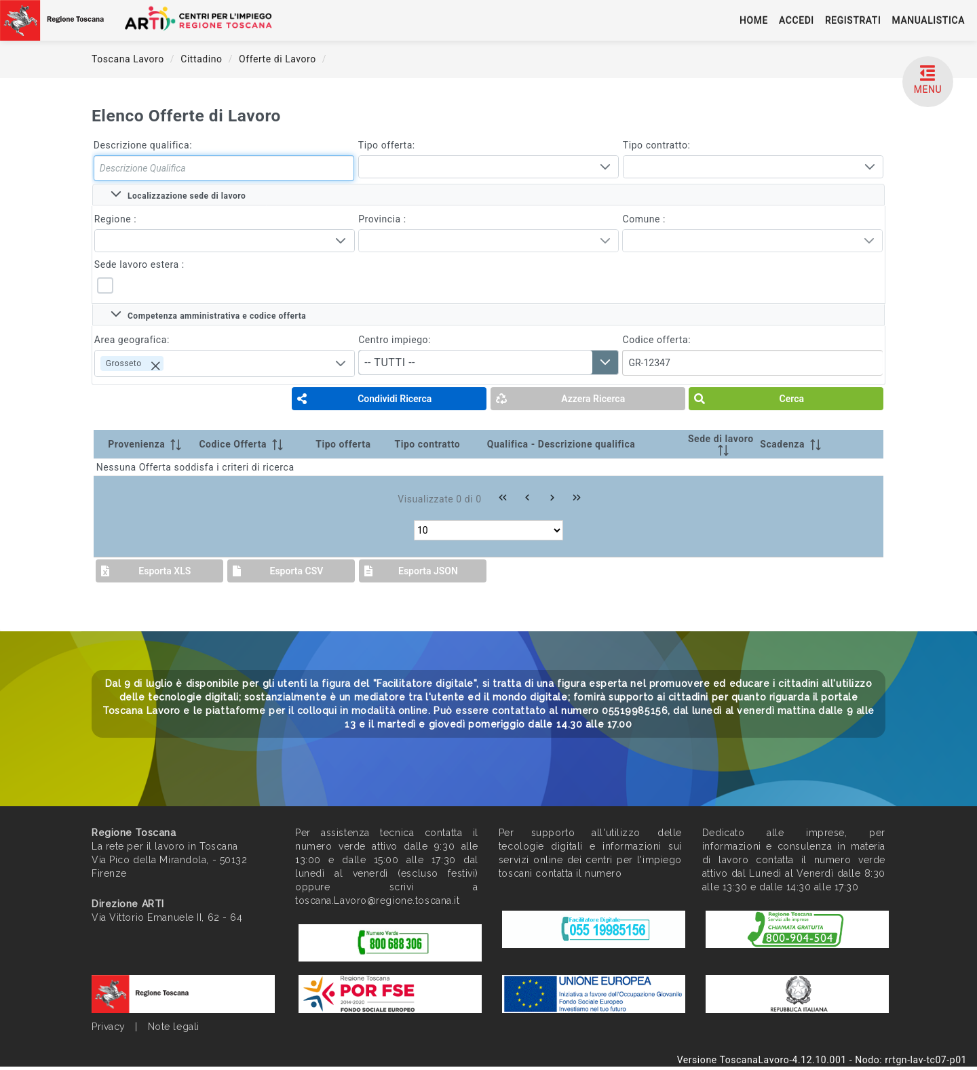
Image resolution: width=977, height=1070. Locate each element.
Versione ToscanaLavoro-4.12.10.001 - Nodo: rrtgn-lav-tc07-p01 (822, 1059)
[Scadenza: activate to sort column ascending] (800, 444)
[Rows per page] (488, 530)
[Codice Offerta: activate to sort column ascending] (254, 444)
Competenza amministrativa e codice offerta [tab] (208, 315)
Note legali (173, 1026)
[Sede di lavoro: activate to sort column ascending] (720, 444)
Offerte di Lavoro (279, 59)
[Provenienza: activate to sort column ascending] (145, 444)
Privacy (109, 1026)
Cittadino (202, 59)
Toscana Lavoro (129, 59)
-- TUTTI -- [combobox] (389, 362)
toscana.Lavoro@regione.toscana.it (377, 900)
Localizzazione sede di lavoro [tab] (178, 195)
